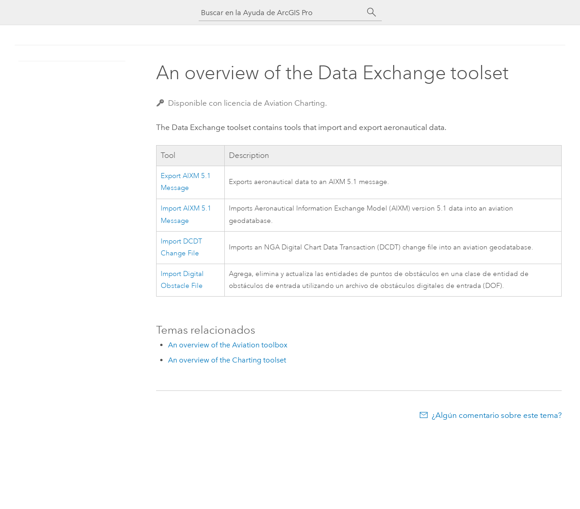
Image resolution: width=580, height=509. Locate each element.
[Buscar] (371, 12)
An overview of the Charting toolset (227, 360)
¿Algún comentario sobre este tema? (497, 415)
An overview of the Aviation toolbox (227, 345)
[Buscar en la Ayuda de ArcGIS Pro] (281, 13)
